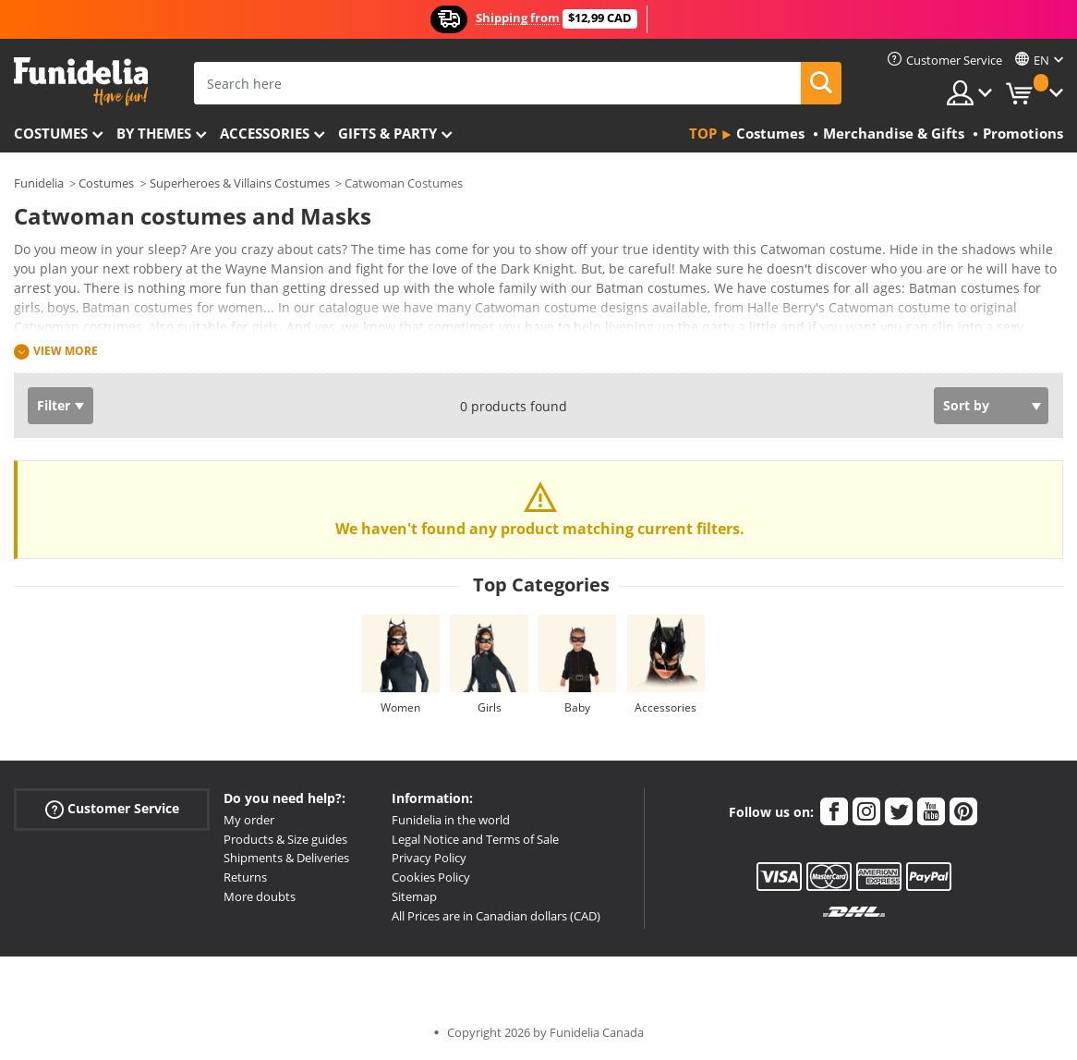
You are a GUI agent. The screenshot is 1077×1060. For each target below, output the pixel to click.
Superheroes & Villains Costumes (240, 183)
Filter (53, 405)
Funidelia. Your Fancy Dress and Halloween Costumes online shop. (81, 81)
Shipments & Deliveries (286, 857)
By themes (153, 133)
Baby (577, 707)
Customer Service (112, 809)
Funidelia (39, 183)
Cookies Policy (431, 877)
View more (65, 351)
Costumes (51, 133)
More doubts (260, 896)
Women (400, 707)
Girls (490, 707)
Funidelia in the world (451, 819)
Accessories (264, 133)
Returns (245, 877)
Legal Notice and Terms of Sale (475, 839)
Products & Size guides (285, 839)
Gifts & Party (387, 133)
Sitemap (414, 896)
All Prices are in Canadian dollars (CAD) (496, 916)
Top (703, 133)
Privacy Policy (429, 857)
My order (249, 819)
